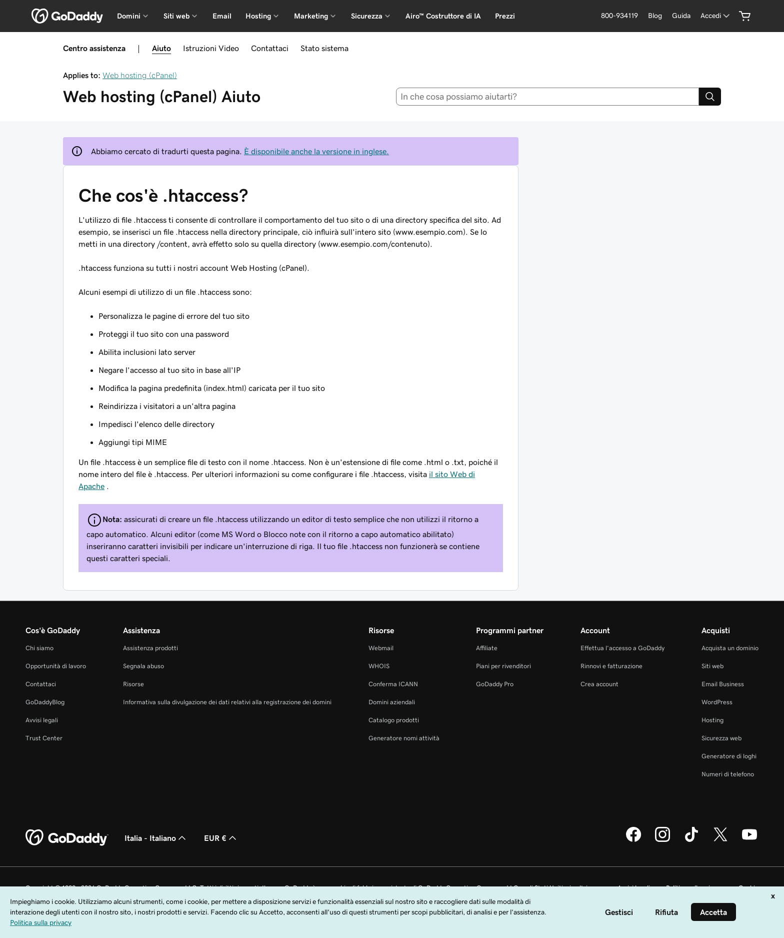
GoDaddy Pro (495, 684)
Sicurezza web (722, 738)
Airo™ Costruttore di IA (443, 16)
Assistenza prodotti (150, 648)
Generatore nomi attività (404, 738)
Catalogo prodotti (393, 720)
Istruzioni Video (211, 48)
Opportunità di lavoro (56, 666)
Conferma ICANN (393, 684)
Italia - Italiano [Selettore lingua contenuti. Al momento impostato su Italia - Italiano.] (156, 838)
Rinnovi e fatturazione (611, 666)
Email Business (723, 684)
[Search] (710, 97)
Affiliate (487, 648)
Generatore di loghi (729, 756)
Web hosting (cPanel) (139, 75)
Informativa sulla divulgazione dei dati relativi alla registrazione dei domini (227, 702)
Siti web (713, 666)
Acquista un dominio (730, 648)
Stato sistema (324, 48)
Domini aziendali (391, 702)
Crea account (599, 684)
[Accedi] (716, 16)
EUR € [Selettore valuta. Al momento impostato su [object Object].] (221, 838)
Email (222, 16)
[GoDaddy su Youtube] (749, 840)
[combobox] (547, 96)
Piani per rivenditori (503, 666)
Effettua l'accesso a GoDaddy (622, 648)
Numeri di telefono (728, 774)
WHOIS (379, 666)
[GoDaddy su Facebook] (633, 840)
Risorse (133, 684)
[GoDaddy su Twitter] (721, 840)
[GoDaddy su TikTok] (691, 840)
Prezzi (505, 16)
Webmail (381, 648)
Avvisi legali (42, 720)
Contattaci (269, 48)
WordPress (717, 702)
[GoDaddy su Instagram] (663, 840)
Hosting (713, 720)
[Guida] (681, 16)
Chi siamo (40, 648)
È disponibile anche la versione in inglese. (316, 151)
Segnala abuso (143, 666)
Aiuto (161, 48)
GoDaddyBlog (45, 702)
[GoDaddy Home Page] (67, 837)
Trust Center (44, 738)
